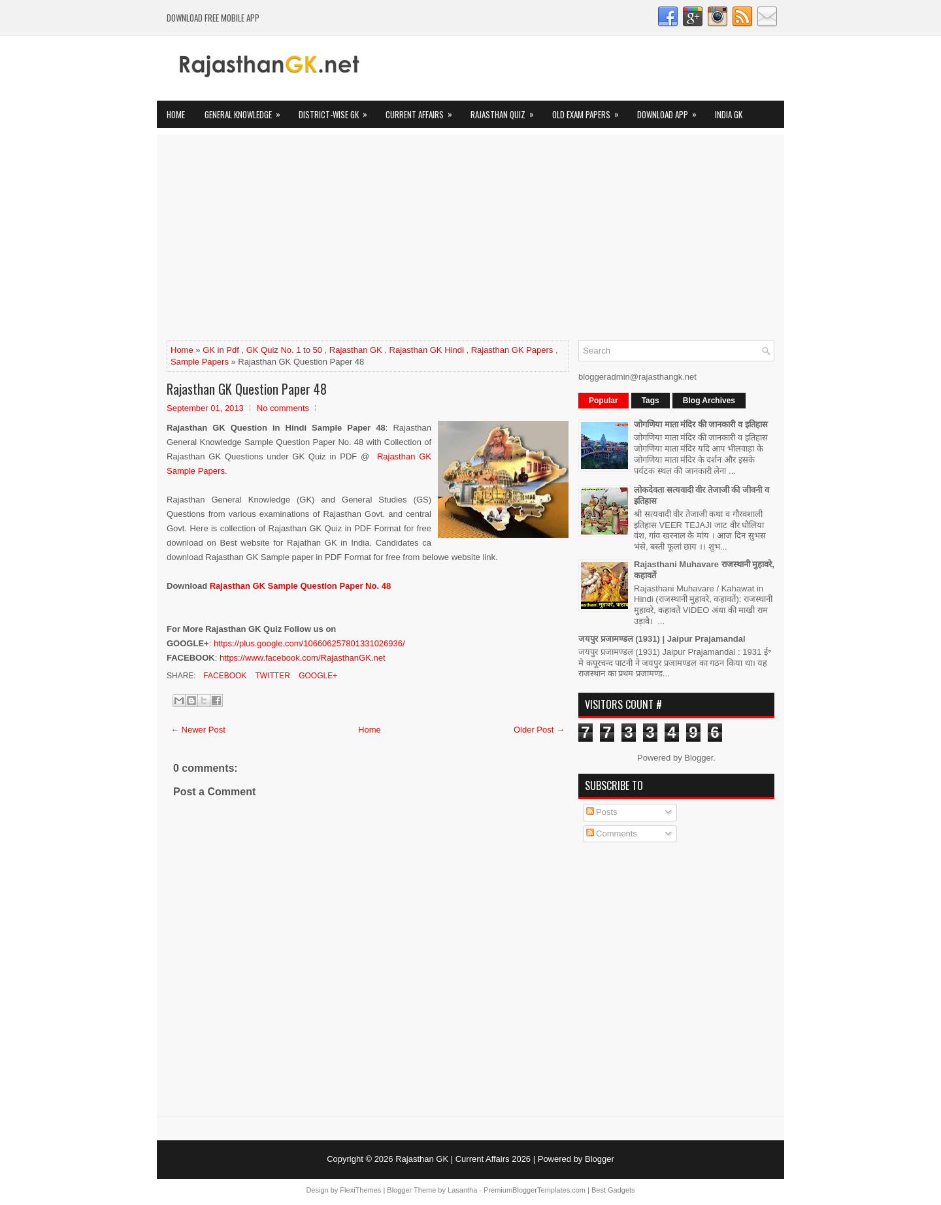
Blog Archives (709, 400)
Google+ (317, 675)
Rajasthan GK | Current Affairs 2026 (463, 1159)
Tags (650, 400)
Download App (671, 111)
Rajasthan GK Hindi (426, 350)
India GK (728, 114)
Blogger (698, 758)
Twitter (271, 675)
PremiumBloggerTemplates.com (535, 1190)
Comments (611, 833)
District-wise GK (337, 111)
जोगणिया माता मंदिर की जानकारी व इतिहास (701, 424)
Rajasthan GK (355, 350)
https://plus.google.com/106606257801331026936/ (309, 643)
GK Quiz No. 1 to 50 (284, 350)
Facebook (223, 675)
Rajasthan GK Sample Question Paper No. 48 (300, 586)
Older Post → (539, 730)
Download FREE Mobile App (213, 17)
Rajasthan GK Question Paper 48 (247, 389)
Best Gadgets (613, 1190)
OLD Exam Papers (589, 111)
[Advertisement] (470, 242)
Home (176, 114)
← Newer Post (198, 730)
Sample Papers (200, 362)
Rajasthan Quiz (506, 111)
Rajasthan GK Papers (512, 350)
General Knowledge (247, 111)
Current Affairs (423, 111)
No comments (283, 408)
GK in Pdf (221, 350)
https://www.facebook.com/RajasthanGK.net (303, 658)
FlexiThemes (360, 1190)
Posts (602, 812)
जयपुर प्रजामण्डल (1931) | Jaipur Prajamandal (662, 639)
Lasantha (462, 1190)
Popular (603, 400)
